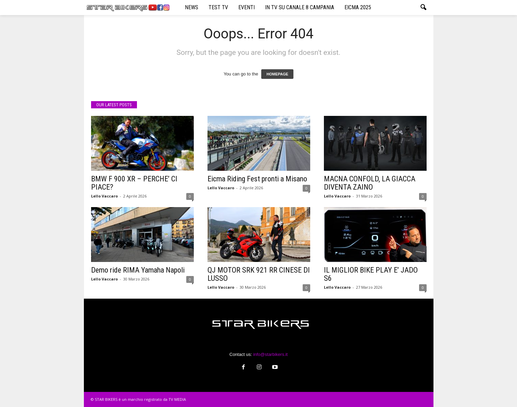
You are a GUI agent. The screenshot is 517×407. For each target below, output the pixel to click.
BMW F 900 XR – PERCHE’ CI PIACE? (134, 183)
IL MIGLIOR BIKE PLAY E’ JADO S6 (371, 274)
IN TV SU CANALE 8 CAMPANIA (299, 7)
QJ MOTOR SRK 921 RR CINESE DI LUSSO (258, 274)
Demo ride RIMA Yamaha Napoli (138, 270)
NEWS (191, 7)
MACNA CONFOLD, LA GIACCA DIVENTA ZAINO (369, 183)
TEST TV (218, 7)
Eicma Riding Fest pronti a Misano (257, 179)
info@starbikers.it (270, 354)
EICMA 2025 (357, 7)
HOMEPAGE (277, 74)
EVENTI (246, 7)
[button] (423, 7)
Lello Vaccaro (104, 196)
